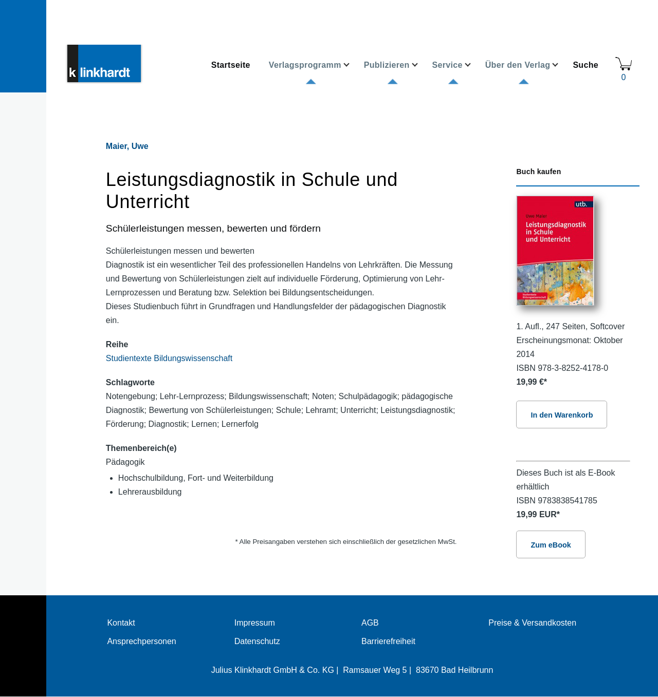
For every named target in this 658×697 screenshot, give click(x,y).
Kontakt (121, 622)
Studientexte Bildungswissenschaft (169, 358)
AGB (370, 622)
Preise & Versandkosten (532, 622)
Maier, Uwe (127, 146)
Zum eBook (551, 545)
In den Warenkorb (562, 415)
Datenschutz (257, 641)
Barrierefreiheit (388, 641)
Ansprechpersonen (141, 641)
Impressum (254, 622)
